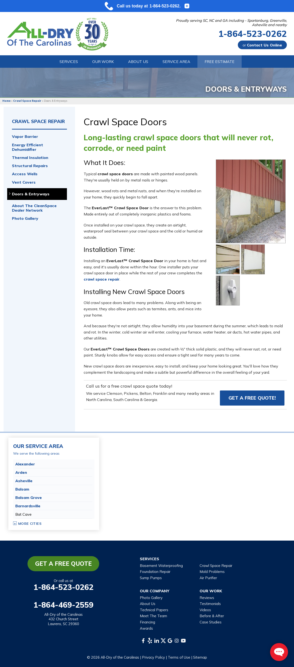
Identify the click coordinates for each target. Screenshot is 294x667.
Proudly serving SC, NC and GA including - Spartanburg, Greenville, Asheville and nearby (231, 22)
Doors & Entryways (30, 194)
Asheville (24, 480)
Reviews (207, 597)
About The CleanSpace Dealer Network (34, 208)
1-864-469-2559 (63, 605)
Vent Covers (24, 182)
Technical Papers (154, 610)
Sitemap (200, 657)
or (262, 45)
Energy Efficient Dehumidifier (27, 147)
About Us (147, 603)
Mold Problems (212, 571)
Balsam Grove (28, 497)
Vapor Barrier (25, 136)
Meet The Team (153, 616)
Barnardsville (27, 505)
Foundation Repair (155, 571)
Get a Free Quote (63, 563)
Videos (205, 610)
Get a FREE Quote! (252, 398)
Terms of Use (179, 657)
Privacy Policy (153, 657)
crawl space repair (102, 279)
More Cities (30, 523)
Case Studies (211, 622)
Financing (147, 622)
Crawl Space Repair (38, 121)
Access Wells (25, 174)
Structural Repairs (30, 166)
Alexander (25, 464)
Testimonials (210, 603)
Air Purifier (208, 578)
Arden (21, 472)
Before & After (212, 616)
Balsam (22, 489)
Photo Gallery (25, 218)
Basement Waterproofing (161, 565)
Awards (146, 628)
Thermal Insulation (30, 157)
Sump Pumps (151, 578)
